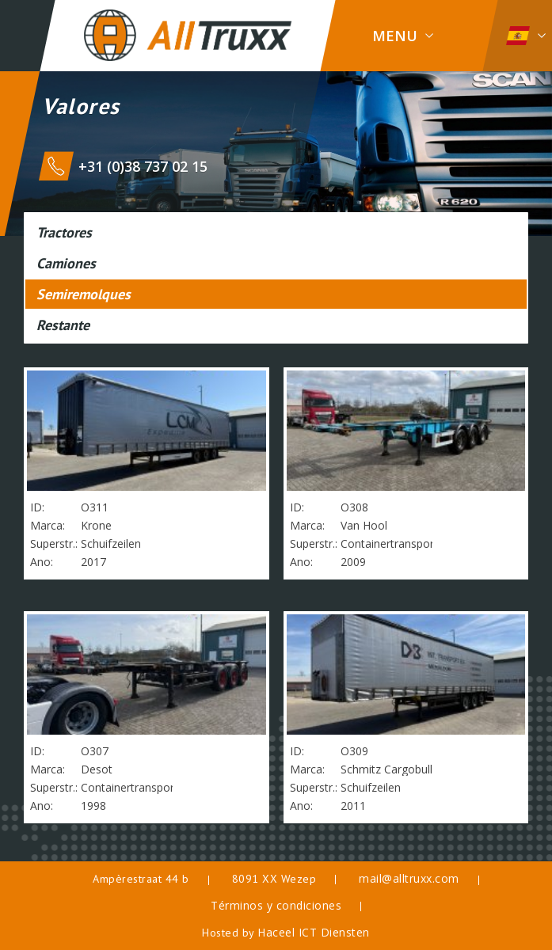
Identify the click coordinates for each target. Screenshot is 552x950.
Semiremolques (83, 294)
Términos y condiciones (276, 905)
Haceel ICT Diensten (313, 932)
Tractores (64, 232)
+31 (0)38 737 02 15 (142, 166)
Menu (394, 35)
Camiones (66, 263)
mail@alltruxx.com (409, 878)
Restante (62, 325)
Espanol (518, 35)
